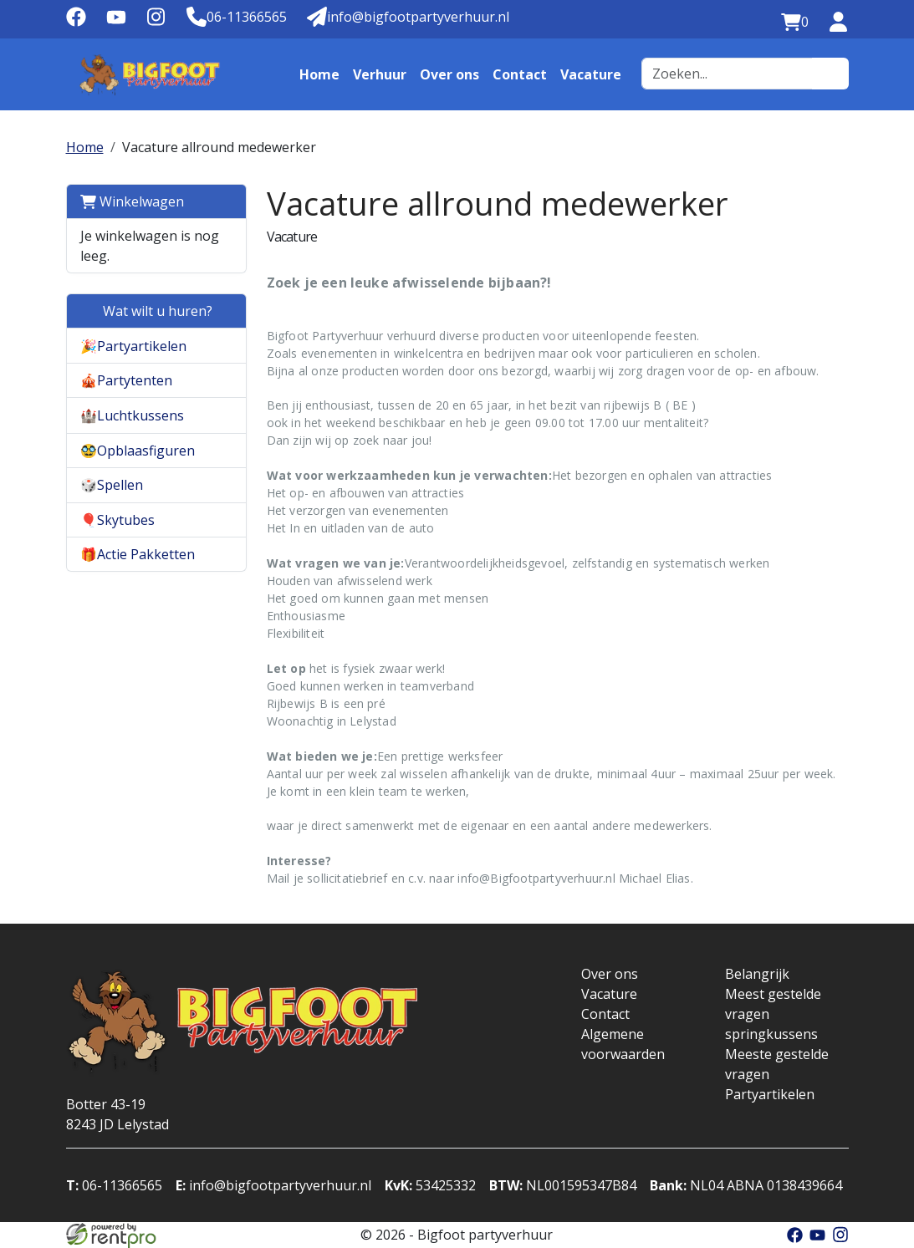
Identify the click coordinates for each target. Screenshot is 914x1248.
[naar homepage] (149, 74)
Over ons (449, 74)
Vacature (590, 74)
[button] (224, 345)
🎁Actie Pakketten (137, 554)
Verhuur (379, 74)
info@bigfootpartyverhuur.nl (273, 1185)
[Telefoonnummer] (236, 18)
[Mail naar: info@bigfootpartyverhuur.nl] (408, 18)
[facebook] (76, 22)
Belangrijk (757, 974)
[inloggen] (839, 23)
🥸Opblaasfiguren (137, 450)
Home (319, 74)
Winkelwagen (132, 201)
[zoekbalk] (727, 73)
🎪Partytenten (126, 380)
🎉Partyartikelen (133, 346)
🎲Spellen (111, 485)
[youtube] (116, 22)
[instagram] (156, 22)
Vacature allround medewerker (219, 147)
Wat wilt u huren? (146, 311)
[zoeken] (830, 73)
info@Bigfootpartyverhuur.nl (536, 878)
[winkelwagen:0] (795, 23)
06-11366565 (114, 1185)
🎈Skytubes (117, 520)
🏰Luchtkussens (132, 415)
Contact (520, 74)
